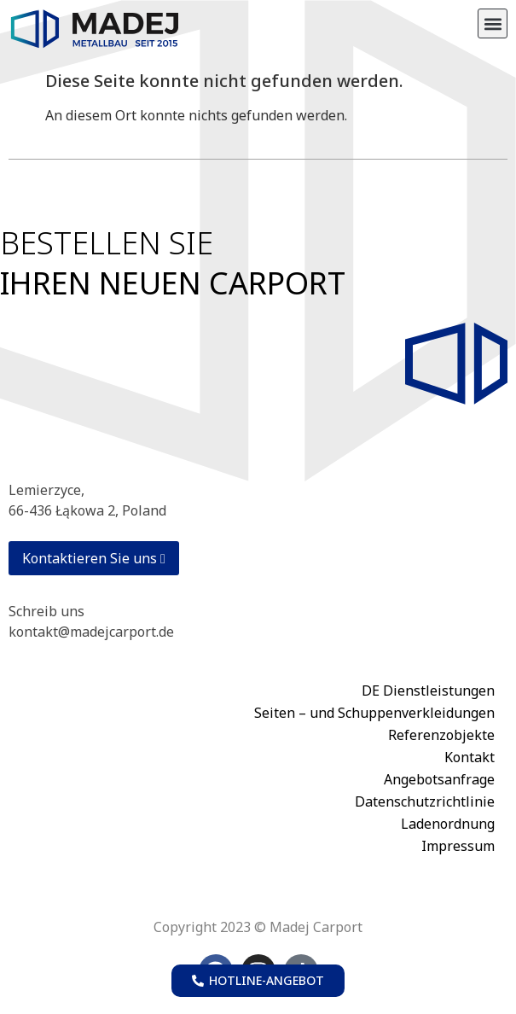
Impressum (458, 845)
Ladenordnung (448, 823)
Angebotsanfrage (439, 779)
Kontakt (469, 757)
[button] (492, 23)
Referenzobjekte (441, 735)
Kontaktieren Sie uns (93, 558)
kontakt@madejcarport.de (91, 631)
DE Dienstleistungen (428, 690)
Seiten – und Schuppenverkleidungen (374, 712)
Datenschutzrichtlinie (425, 801)
